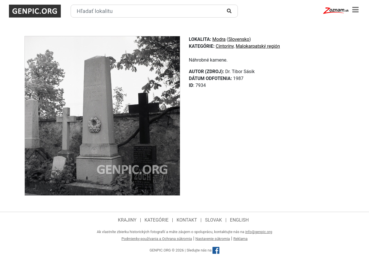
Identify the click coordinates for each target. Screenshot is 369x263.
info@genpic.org (258, 232)
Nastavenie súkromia (212, 239)
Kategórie (156, 220)
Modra (219, 39)
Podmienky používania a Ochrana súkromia (156, 239)
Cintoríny (225, 46)
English (239, 220)
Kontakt (186, 220)
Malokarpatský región (258, 46)
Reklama (240, 239)
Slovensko (238, 39)
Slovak (213, 220)
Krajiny (127, 220)
